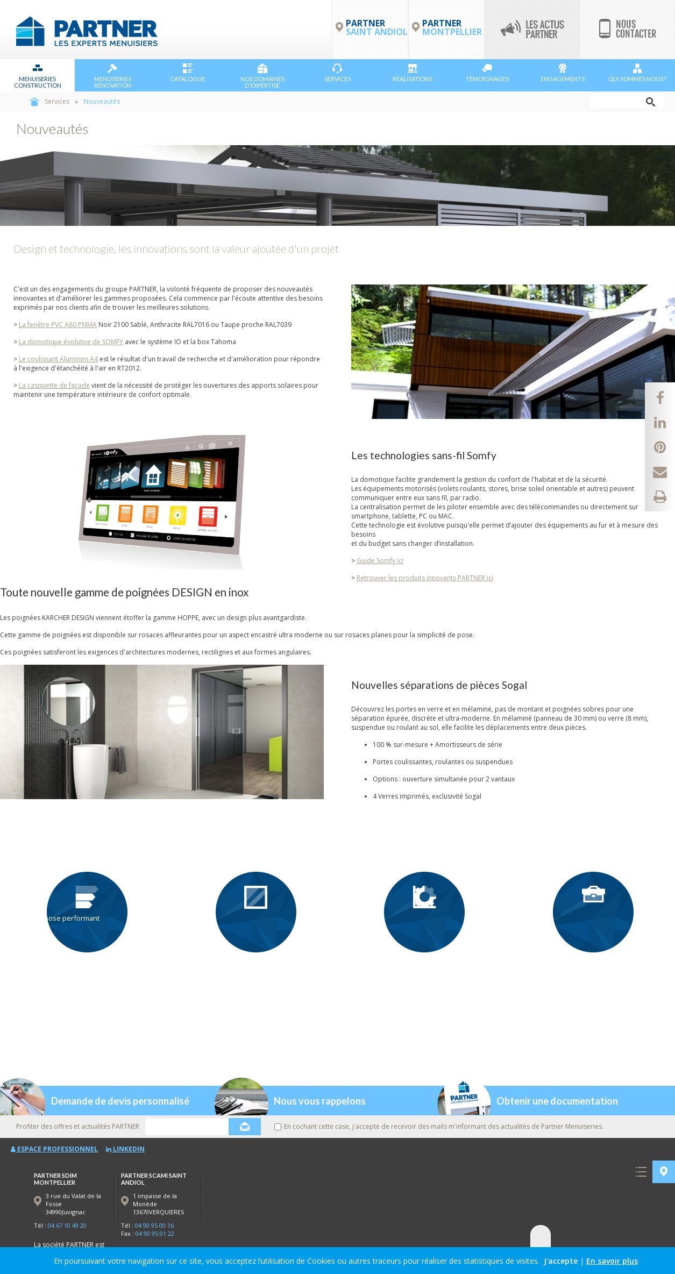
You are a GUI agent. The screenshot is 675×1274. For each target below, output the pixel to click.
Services (337, 72)
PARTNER (452, 27)
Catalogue (187, 72)
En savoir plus (612, 1261)
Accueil (34, 101)
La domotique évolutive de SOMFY (71, 341)
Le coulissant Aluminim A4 (58, 359)
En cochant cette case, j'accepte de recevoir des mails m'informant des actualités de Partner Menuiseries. (438, 1126)
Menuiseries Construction (37, 76)
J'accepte (561, 1261)
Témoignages (487, 72)
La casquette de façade (54, 385)
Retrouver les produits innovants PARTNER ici (425, 577)
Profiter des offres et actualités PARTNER (77, 1126)
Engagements (563, 72)
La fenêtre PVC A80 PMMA (58, 324)
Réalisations (412, 72)
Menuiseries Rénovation (112, 76)
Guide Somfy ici (380, 560)
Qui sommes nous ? (637, 72)
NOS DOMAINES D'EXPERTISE (262, 76)
